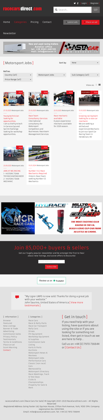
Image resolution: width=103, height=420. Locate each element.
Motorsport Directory (38, 371)
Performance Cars (37, 361)
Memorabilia (34, 369)
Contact (47, 22)
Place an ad (90, 22)
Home (6, 22)
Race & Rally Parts (37, 323)
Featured (7, 323)
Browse (7, 320)
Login (84, 3)
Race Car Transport (37, 326)
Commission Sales (12, 334)
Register (94, 3)
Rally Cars (33, 328)
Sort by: (62, 63)
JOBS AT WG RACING (12, 171)
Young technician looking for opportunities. (11, 118)
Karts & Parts (34, 347)
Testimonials (9, 339)
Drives (31, 331)
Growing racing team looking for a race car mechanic (88, 118)
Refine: (6, 71)
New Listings (9, 326)
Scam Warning (10, 347)
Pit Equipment (35, 334)
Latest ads (72, 22)
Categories (20, 22)
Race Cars (33, 320)
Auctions (32, 350)
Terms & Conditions (12, 342)
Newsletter (9, 33)
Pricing (34, 22)
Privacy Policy (10, 336)
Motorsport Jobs (36, 358)
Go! (95, 9)
